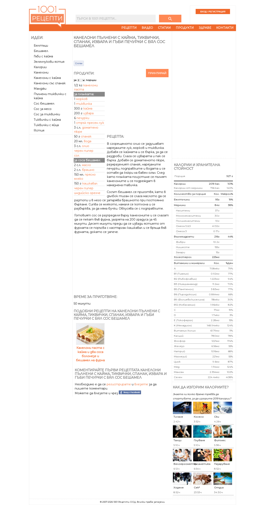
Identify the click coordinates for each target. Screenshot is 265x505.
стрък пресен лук (90, 123)
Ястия (39, 130)
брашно (88, 170)
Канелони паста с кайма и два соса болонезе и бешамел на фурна (90, 352)
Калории (40, 67)
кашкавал (90, 183)
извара (88, 113)
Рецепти (129, 28)
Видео (147, 28)
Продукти (185, 28)
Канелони (41, 72)
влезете (141, 384)
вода (87, 141)
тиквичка (84, 104)
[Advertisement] (51, 198)
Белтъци (41, 45)
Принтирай (157, 73)
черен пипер (83, 151)
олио (85, 146)
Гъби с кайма (43, 56)
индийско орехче (87, 193)
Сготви (78, 63)
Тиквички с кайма (47, 120)
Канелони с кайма (47, 78)
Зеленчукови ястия (49, 62)
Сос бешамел (44, 103)
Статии (164, 28)
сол (76, 155)
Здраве (205, 28)
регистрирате (119, 384)
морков (82, 99)
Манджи (40, 88)
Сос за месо (43, 109)
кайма (87, 108)
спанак (86, 136)
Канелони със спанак (50, 83)
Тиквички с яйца (46, 125)
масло (86, 165)
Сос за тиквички (47, 114)
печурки (83, 118)
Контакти (225, 28)
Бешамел (41, 51)
